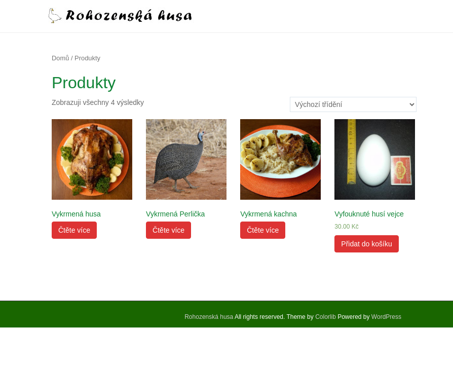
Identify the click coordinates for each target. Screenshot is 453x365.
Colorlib (325, 316)
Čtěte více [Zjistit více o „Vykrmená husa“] (74, 230)
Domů (60, 58)
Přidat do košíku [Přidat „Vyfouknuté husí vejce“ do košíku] (366, 244)
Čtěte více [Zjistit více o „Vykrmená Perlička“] (168, 230)
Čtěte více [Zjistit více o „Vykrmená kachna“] (263, 230)
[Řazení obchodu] (353, 104)
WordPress (386, 316)
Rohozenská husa (208, 316)
